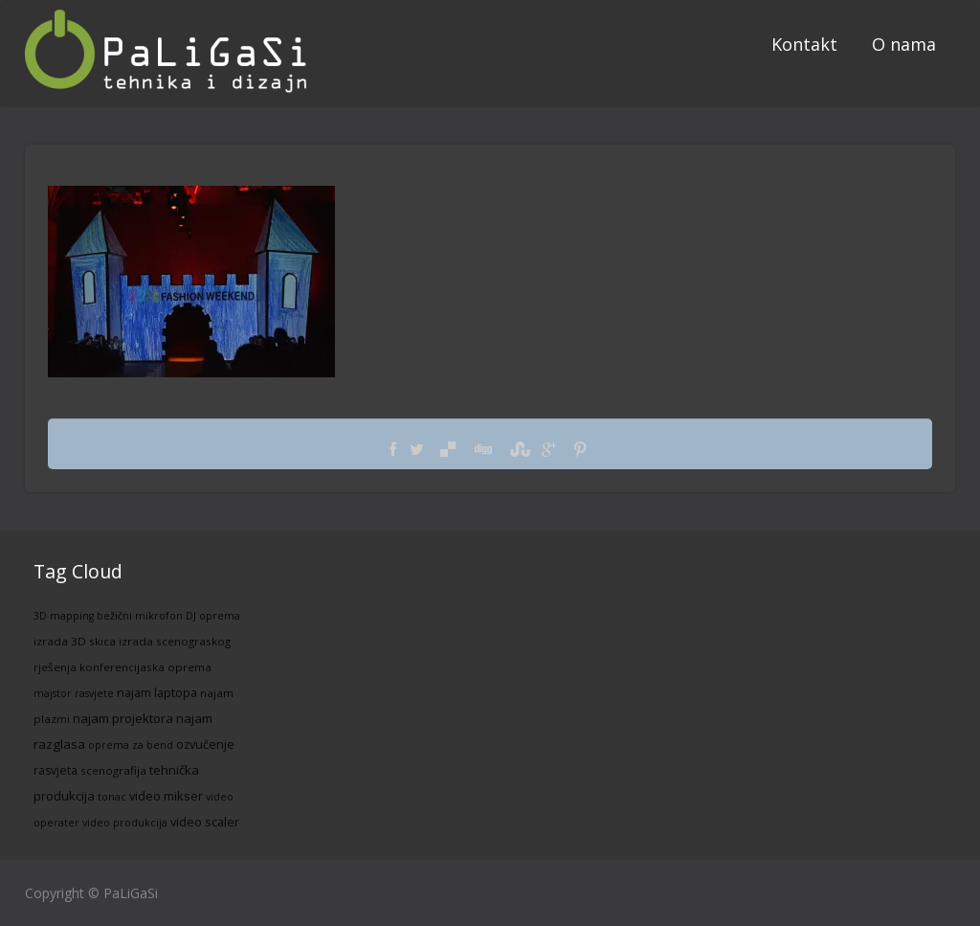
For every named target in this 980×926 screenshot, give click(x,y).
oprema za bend (130, 745)
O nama (904, 44)
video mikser (166, 795)
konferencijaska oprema (145, 667)
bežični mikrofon (140, 615)
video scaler (204, 821)
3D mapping (63, 615)
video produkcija (124, 822)
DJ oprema (213, 615)
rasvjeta (55, 770)
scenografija (113, 770)
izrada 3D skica (74, 641)
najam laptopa (157, 692)
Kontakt (804, 44)
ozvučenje (205, 744)
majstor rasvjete (73, 693)
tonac (112, 796)
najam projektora (123, 718)
